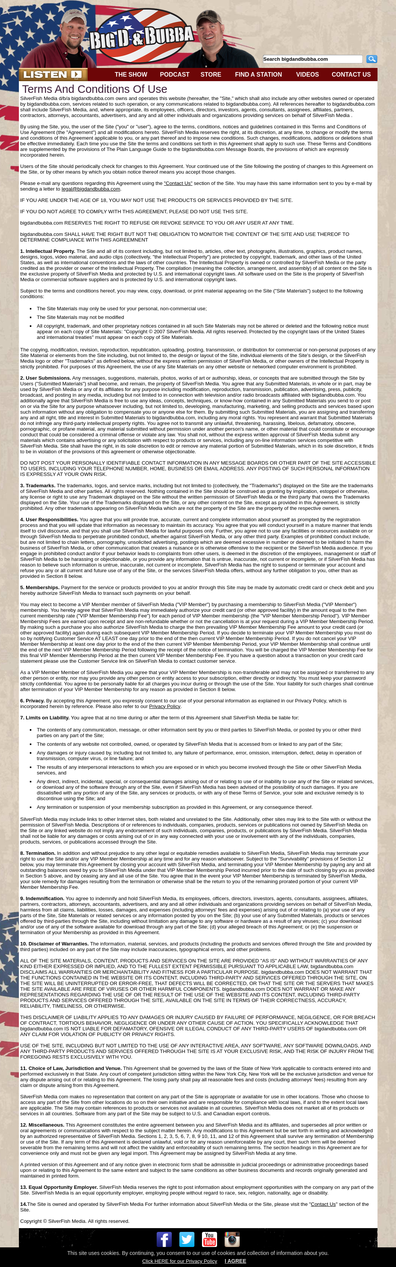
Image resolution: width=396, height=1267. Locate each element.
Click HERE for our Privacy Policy (179, 1261)
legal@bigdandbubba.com (91, 189)
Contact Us (323, 1204)
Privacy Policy (164, 706)
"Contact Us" (178, 183)
